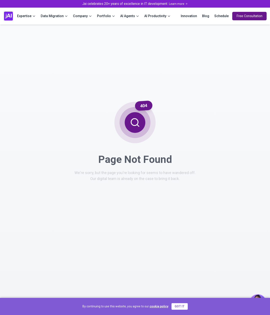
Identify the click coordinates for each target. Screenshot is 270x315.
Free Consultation (249, 16)
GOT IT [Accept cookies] (180, 306)
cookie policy (159, 306)
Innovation (189, 16)
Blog (205, 16)
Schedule (221, 16)
